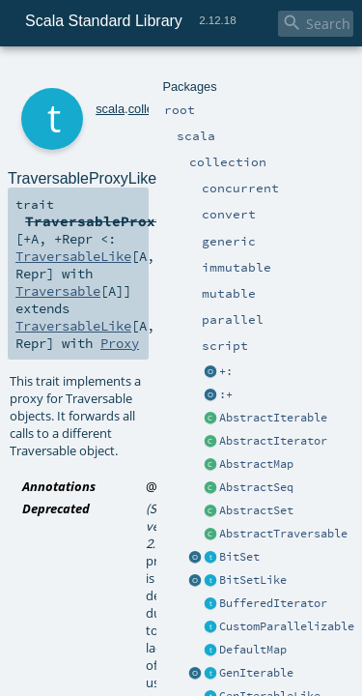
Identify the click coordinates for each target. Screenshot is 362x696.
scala (84, 75)
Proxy (289, 211)
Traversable (255, 193)
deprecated (190, 301)
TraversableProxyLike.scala (223, 381)
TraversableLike (66, 193)
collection (127, 75)
